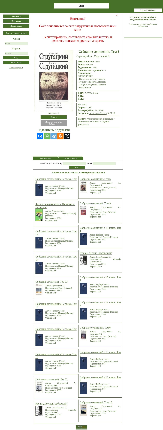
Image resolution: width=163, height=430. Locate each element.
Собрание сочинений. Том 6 (95, 327)
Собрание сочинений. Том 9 (95, 203)
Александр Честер (98, 113)
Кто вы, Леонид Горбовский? (51, 403)
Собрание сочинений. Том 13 (51, 281)
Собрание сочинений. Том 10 (96, 402)
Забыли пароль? (16, 68)
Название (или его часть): (51, 163)
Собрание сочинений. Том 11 (51, 379)
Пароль (16, 48)
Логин (16, 38)
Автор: (89, 163)
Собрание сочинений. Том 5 (95, 178)
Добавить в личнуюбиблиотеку (54, 123)
